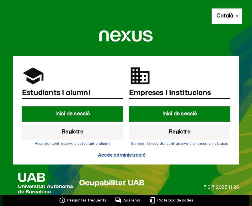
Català (224, 16)
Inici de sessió (72, 113)
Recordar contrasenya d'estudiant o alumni (72, 143)
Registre (72, 132)
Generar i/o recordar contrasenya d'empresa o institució (179, 143)
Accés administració (121, 155)
